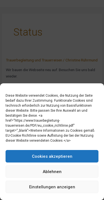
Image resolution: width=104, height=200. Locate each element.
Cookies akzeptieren (52, 156)
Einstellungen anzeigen (52, 186)
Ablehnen (52, 171)
